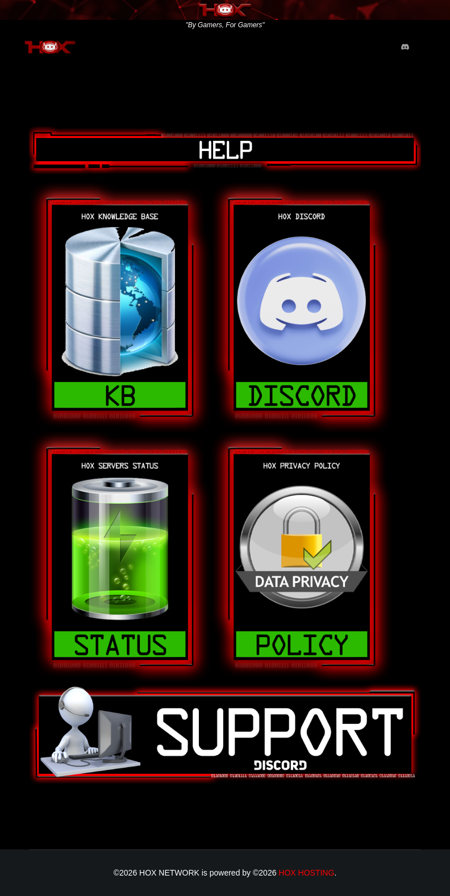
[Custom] (405, 47)
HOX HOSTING (306, 872)
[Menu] (427, 47)
